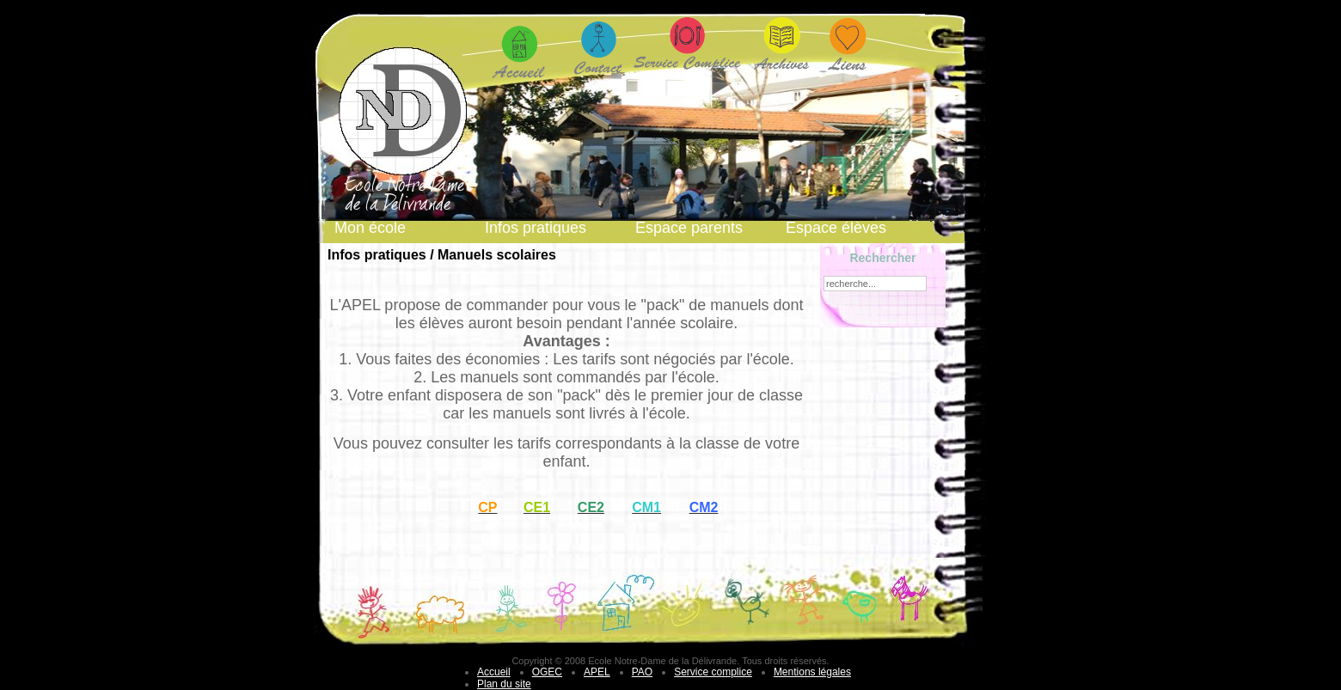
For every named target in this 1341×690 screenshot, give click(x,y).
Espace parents (689, 227)
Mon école (370, 227)
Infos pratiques (535, 227)
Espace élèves (836, 227)
